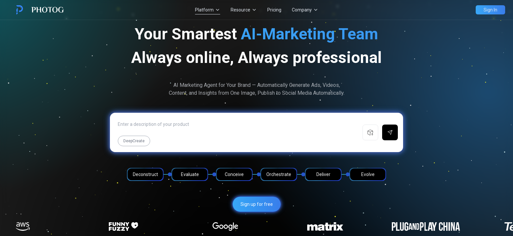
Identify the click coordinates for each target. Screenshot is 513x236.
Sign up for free (256, 204)
